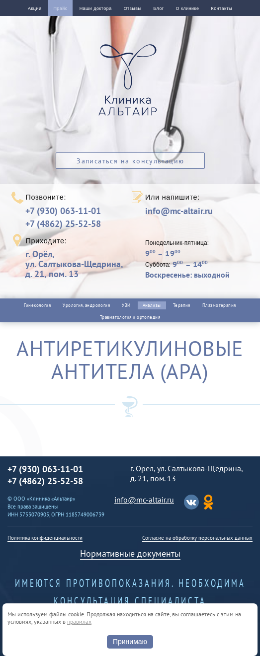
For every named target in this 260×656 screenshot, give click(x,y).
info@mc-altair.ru (179, 211)
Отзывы (133, 8)
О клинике (187, 8)
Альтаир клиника (130, 85)
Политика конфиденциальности (45, 537)
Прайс (60, 8)
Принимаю (130, 642)
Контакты (221, 8)
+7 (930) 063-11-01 (63, 211)
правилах (79, 621)
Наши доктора (96, 8)
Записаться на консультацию (130, 160)
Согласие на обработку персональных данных (197, 537)
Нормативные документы (130, 553)
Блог (158, 8)
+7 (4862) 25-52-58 (63, 223)
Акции (34, 8)
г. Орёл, (74, 264)
